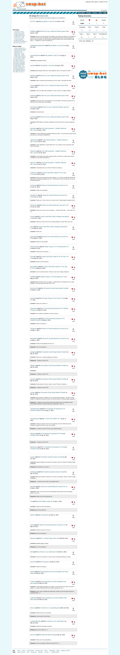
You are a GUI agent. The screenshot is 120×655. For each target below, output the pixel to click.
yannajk (32, 65)
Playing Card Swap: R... (20, 35)
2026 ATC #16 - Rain (19, 36)
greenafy (32, 117)
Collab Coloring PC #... (20, 60)
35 (89, 23)
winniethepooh (34, 418)
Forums (95, 13)
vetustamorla (34, 318)
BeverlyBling (34, 266)
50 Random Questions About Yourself (51, 457)
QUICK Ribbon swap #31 (45, 501)
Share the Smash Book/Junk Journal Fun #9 (55, 185)
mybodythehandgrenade (37, 45)
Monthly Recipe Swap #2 (20, 49)
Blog (100, 13)
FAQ (28, 652)
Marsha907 (33, 338)
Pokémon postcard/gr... (20, 61)
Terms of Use (39, 650)
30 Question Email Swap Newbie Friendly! (56, 288)
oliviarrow (33, 151)
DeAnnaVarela (34, 246)
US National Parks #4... (20, 69)
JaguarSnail (33, 140)
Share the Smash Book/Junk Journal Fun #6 (55, 328)
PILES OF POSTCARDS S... (21, 41)
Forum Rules (30, 650)
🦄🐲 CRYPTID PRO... (20, 70)
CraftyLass (33, 172)
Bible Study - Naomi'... (20, 53)
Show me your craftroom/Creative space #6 (54, 31)
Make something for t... (20, 68)
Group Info (33, 652)
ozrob (32, 525)
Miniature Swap (18, 51)
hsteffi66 (32, 277)
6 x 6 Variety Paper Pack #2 (49, 538)
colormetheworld (35, 55)
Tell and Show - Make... (20, 58)
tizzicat (32, 571)
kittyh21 (32, 515)
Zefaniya (32, 95)
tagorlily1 (33, 75)
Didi (31, 552)
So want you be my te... (20, 42)
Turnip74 (33, 581)
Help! (104, 13)
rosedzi (32, 216)
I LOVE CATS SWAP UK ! (52, 418)
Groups (89, 13)
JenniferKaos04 (35, 409)
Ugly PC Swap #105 (19, 34)
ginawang (33, 352)
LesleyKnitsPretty (35, 621)
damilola (32, 486)
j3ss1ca (32, 608)
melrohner (33, 328)
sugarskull (33, 598)
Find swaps (81, 13)
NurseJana (33, 308)
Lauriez (32, 392)
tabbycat (32, 365)
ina (31, 501)
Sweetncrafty (43, 16)
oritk (31, 226)
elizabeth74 (33, 195)
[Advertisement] (19, 21)
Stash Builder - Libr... (19, 65)
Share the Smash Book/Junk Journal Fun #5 (54, 486)
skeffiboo (33, 31)
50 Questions (44, 515)
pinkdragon (33, 472)
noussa (32, 85)
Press (45, 650)
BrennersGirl (34, 288)
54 (89, 30)
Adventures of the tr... (20, 31)
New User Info (21, 652)
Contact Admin (55, 652)
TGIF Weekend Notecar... (21, 56)
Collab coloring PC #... (20, 59)
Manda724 (33, 205)
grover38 (33, 379)
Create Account (21, 9)
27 (82, 30)
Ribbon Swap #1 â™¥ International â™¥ (57, 246)
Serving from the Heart (20, 50)
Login (14, 9)
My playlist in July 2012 (48, 21)
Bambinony (33, 447)
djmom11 (33, 162)
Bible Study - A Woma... (20, 55)
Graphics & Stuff (65, 650)
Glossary (40, 652)
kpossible (33, 128)
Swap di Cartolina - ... (20, 39)
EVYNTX (33, 21)
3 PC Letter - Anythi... (20, 37)
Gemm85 (33, 256)
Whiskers (33, 538)
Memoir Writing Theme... (20, 48)
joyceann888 (34, 236)
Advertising (52, 650)
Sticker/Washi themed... (20, 66)
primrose (32, 635)
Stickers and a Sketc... (20, 33)
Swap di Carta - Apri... (20, 40)
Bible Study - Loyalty (19, 54)
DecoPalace (33, 107)
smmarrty (33, 185)
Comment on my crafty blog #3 (47, 552)
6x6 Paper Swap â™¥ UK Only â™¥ (52, 298)
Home (19, 650)
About (23, 650)
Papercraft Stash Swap (48, 635)
